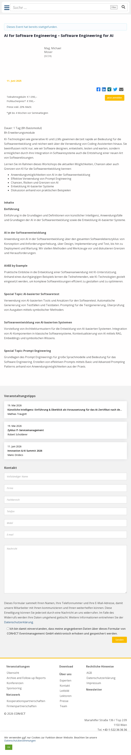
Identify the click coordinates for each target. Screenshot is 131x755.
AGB (89, 673)
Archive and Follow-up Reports (26, 678)
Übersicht (13, 673)
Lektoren (65, 696)
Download (66, 666)
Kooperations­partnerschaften (26, 701)
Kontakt (65, 685)
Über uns (65, 674)
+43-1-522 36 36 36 (115, 730)
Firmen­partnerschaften (22, 706)
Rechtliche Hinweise (100, 666)
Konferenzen (15, 683)
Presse (64, 701)
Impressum (93, 683)
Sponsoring (14, 688)
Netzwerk (13, 695)
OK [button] (8, 747)
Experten (65, 680)
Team (63, 706)
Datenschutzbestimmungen (20, 740)
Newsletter (94, 689)
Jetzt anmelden (114, 97)
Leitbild (64, 691)
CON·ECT (20, 714)
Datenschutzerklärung (18, 622)
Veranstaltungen (18, 666)
